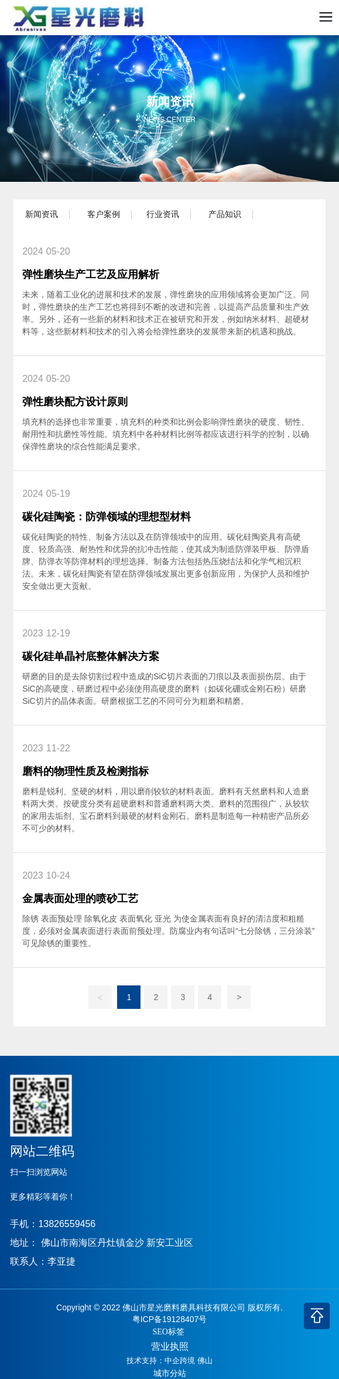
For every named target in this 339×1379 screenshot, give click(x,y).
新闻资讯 (41, 214)
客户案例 (103, 214)
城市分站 (169, 1373)
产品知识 (224, 214)
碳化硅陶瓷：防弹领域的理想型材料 (106, 517)
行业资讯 (162, 214)
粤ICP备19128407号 (169, 1319)
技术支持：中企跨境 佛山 (169, 1360)
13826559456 (66, 1224)
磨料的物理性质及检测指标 (85, 771)
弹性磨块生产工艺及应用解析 (90, 274)
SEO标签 (168, 1331)
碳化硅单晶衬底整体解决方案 (90, 656)
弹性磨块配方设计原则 (75, 402)
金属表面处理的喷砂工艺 (80, 898)
